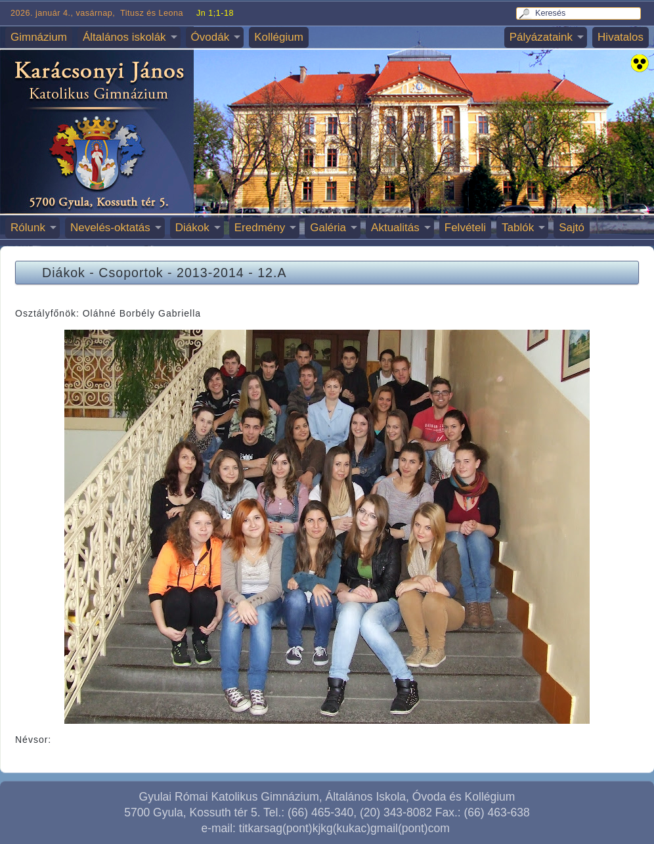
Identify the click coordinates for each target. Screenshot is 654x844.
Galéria (328, 227)
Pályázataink (541, 37)
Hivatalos (620, 37)
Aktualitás (395, 227)
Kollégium (278, 37)
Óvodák (210, 37)
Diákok (192, 227)
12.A (271, 272)
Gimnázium (39, 37)
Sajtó (571, 227)
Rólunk (28, 227)
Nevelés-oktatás (110, 227)
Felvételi (465, 227)
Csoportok (130, 272)
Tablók (518, 227)
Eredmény (259, 227)
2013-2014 (210, 272)
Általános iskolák (124, 37)
